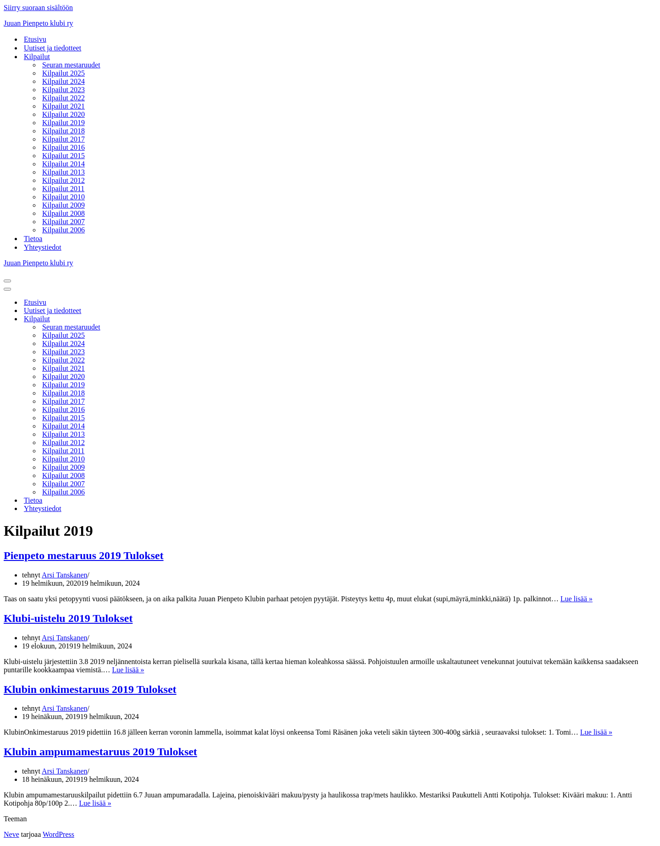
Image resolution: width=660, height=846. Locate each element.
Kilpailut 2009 (63, 205)
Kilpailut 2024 (63, 81)
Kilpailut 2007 (63, 221)
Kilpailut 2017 (63, 139)
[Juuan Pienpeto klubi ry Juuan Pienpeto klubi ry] (330, 23)
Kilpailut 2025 (63, 73)
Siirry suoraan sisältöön (38, 7)
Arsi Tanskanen (64, 575)
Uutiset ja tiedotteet (52, 48)
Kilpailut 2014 (63, 164)
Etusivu (35, 39)
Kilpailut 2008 (63, 213)
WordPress (58, 834)
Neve (11, 834)
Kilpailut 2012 (63, 180)
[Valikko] (7, 281)
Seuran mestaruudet (71, 65)
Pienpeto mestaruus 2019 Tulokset (84, 555)
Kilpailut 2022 (63, 98)
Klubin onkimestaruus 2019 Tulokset (90, 689)
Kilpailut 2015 (63, 155)
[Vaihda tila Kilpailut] (164, 319)
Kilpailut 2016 (63, 147)
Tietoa (33, 238)
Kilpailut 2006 (63, 230)
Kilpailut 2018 (63, 131)
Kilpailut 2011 (63, 188)
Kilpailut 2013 (63, 172)
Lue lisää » (577, 599)
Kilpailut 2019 (63, 122)
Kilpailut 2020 (63, 114)
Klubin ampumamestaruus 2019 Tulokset (100, 752)
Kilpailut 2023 (63, 89)
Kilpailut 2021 (63, 106)
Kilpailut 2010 (63, 197)
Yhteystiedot (42, 247)
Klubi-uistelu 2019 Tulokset (68, 618)
